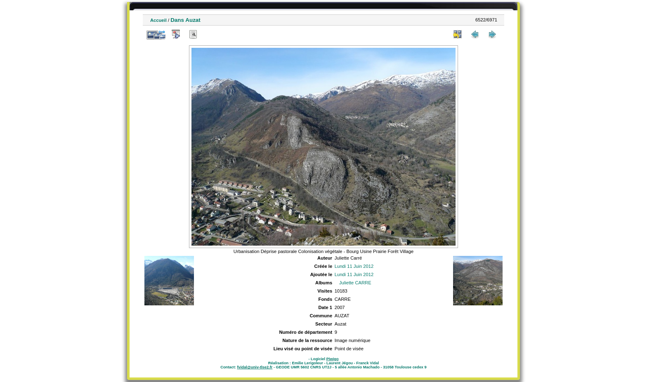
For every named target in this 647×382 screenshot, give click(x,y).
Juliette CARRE (355, 282)
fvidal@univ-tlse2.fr (254, 367)
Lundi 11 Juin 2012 (354, 266)
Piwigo (332, 359)
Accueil (158, 20)
